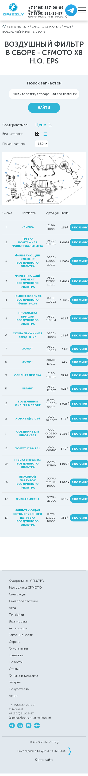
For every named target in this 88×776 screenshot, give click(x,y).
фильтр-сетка (27, 499)
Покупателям (19, 689)
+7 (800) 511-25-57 (45, 13)
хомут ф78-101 (27, 448)
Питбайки (16, 615)
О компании (18, 648)
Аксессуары (18, 628)
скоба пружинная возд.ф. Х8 (27, 335)
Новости (16, 662)
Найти (44, 108)
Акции (13, 696)
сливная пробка (27, 375)
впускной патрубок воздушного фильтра (27, 482)
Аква (12, 608)
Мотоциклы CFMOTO (25, 588)
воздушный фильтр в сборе (28, 403)
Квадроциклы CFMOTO (26, 581)
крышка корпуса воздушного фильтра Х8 (28, 299)
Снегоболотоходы (23, 601)
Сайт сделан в (44, 751)
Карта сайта (44, 760)
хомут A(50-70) (27, 418)
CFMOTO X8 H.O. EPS (46, 26)
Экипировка (18, 621)
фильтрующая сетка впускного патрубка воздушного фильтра (27, 517)
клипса (28, 227)
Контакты (16, 655)
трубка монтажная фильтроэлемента (27, 242)
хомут (27, 348)
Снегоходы (17, 594)
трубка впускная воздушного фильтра (28, 463)
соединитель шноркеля (27, 433)
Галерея (15, 682)
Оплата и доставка (23, 676)
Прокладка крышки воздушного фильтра (27, 318)
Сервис (14, 642)
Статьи (14, 669)
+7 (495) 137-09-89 (46, 8)
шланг (27, 388)
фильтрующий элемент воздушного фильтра (27, 261)
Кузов (67, 26)
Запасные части (19, 26)
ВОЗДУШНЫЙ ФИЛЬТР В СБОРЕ (23, 31)
